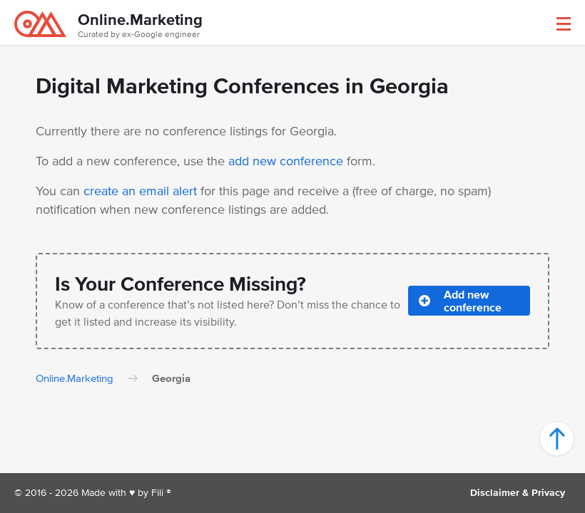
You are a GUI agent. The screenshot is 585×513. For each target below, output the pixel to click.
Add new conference (460, 301)
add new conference (285, 161)
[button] (563, 24)
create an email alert (140, 191)
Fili (157, 492)
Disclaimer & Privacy (517, 492)
